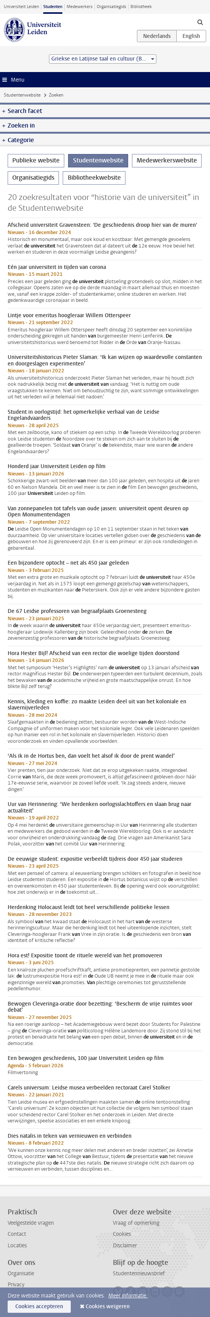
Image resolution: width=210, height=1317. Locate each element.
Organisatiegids (111, 7)
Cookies (122, 1234)
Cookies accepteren (39, 1306)
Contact (17, 1234)
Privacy (16, 1284)
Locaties (17, 1245)
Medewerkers (80, 7)
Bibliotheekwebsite (94, 178)
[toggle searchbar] (200, 22)
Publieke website (36, 160)
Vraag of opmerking (136, 1223)
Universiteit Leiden (21, 7)
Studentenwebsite (22, 95)
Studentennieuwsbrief (139, 1273)
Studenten (52, 7)
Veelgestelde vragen (31, 1223)
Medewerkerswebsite (167, 160)
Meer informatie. (128, 1295)
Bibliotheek (141, 7)
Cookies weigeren (108, 1306)
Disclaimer (125, 1245)
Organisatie (21, 1273)
